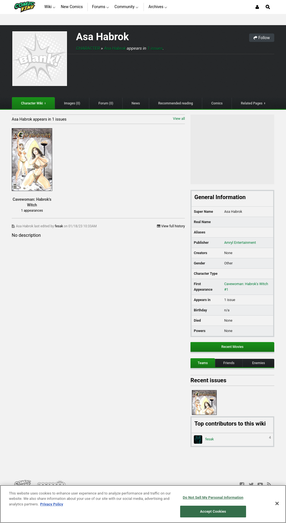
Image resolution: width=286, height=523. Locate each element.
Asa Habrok (102, 37)
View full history (171, 226)
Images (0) (72, 103)
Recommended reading (175, 103)
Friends (229, 363)
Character (88, 48)
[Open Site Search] (268, 7)
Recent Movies (232, 347)
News (136, 103)
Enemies (258, 363)
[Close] (277, 503)
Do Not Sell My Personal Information (213, 497)
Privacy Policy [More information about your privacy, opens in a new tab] (51, 504)
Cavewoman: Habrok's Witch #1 (246, 287)
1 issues (155, 48)
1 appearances (32, 210)
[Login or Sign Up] (257, 7)
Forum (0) (106, 103)
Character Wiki (32, 103)
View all (179, 118)
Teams (203, 363)
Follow (262, 37)
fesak (59, 226)
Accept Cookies (213, 511)
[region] (143, 504)
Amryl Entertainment (240, 242)
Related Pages (252, 103)
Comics (217, 103)
